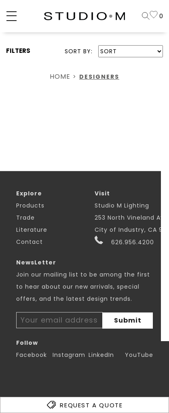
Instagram (69, 355)
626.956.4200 (124, 241)
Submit (128, 320)
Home (60, 76)
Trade (25, 218)
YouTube (139, 355)
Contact (29, 242)
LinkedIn (101, 355)
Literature (31, 230)
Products (30, 205)
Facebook (31, 355)
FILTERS (18, 51)
